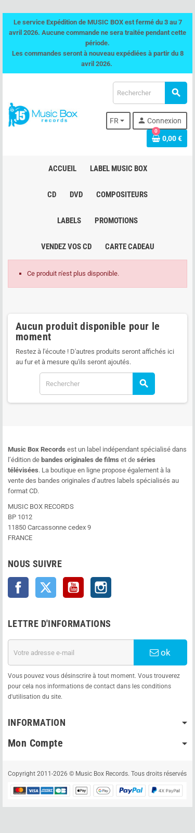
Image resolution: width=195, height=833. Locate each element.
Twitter (45, 587)
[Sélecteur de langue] (118, 121)
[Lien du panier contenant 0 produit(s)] (167, 138)
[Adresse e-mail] (71, 652)
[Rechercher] (150, 93)
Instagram (100, 587)
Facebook (18, 587)
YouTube (73, 587)
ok (160, 652)
